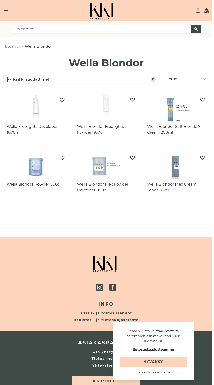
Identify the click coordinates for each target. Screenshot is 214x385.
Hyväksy (153, 362)
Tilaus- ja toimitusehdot (106, 313)
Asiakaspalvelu (106, 343)
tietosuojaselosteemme (153, 350)
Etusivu (12, 46)
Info (106, 304)
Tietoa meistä (106, 359)
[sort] (185, 79)
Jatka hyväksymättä (153, 372)
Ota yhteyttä (106, 352)
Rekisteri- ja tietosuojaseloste (106, 320)
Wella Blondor (38, 46)
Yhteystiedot (106, 365)
